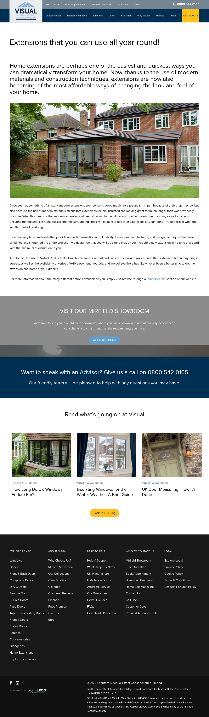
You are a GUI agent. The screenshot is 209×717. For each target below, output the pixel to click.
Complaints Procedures (102, 613)
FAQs (90, 607)
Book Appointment (75, 4)
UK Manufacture (98, 574)
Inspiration (126, 15)
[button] (104, 340)
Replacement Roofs (77, 15)
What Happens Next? (101, 567)
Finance (160, 15)
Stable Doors (18, 626)
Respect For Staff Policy (180, 587)
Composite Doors (21, 580)
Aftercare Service (98, 587)
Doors (112, 15)
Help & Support (97, 561)
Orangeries (17, 646)
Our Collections (58, 574)
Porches (15, 633)
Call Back (132, 600)
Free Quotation (136, 567)
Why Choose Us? (59, 561)
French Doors (19, 620)
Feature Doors (19, 593)
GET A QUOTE (190, 15)
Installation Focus (99, 580)
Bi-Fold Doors (19, 600)
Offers (173, 15)
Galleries (54, 587)
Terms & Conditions (177, 580)
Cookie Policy (173, 574)
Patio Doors (17, 607)
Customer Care (136, 607)
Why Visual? (143, 15)
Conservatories (53, 15)
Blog (51, 620)
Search (137, 4)
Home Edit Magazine (140, 587)
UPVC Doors (18, 587)
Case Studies (57, 580)
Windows (98, 15)
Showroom (122, 4)
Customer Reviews (61, 593)
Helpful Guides (97, 600)
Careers (53, 613)
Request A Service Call (141, 613)
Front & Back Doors (23, 574)
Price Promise (57, 607)
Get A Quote (52, 4)
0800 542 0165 (188, 4)
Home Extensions (21, 653)
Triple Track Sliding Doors (27, 613)
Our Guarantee (97, 593)
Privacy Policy (173, 567)
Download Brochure (101, 4)
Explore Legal (173, 561)
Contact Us (133, 593)
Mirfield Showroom (61, 567)
